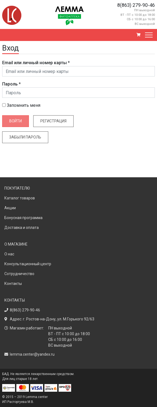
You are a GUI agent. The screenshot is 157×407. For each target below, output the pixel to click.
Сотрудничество (19, 274)
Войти (15, 121)
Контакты (13, 283)
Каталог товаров (19, 198)
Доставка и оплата (21, 227)
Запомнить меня (21, 105)
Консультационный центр (27, 264)
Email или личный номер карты (36, 62)
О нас (9, 254)
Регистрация (53, 121)
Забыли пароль (25, 137)
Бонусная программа (23, 218)
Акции (10, 208)
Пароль (11, 84)
